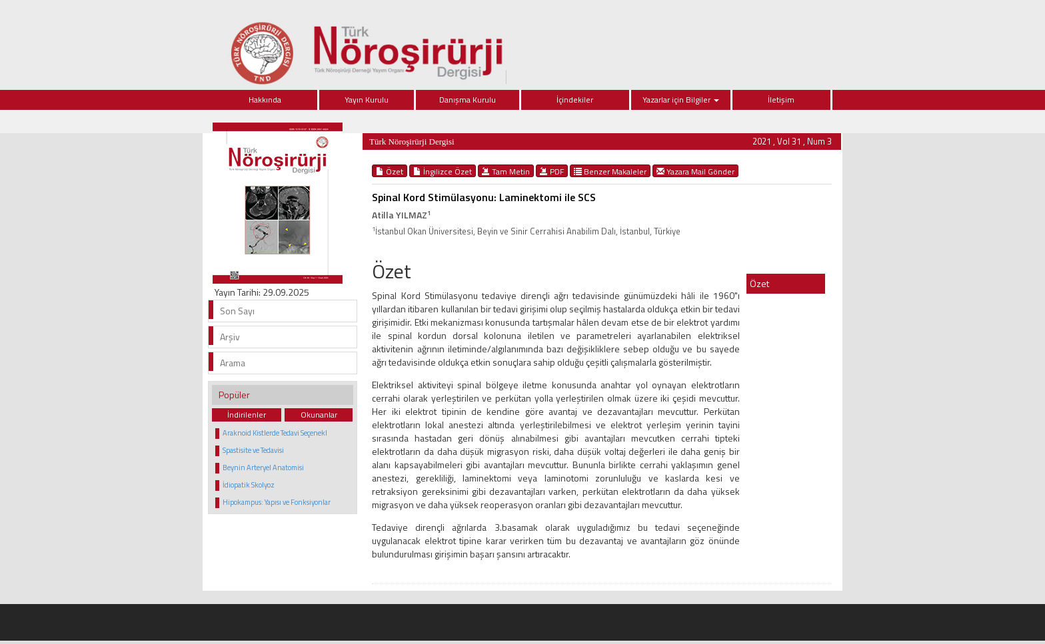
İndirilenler (246, 414)
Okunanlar (319, 414)
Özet (389, 171)
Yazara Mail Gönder (695, 171)
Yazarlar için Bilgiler (680, 99)
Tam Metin (506, 171)
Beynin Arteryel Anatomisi (263, 467)
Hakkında (265, 99)
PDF (552, 171)
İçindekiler (574, 99)
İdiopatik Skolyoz (249, 485)
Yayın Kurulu (367, 99)
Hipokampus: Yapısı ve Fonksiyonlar (277, 502)
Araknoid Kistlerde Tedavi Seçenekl (275, 433)
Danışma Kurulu (467, 99)
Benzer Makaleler (610, 171)
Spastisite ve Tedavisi (253, 450)
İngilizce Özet (442, 171)
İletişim (781, 99)
